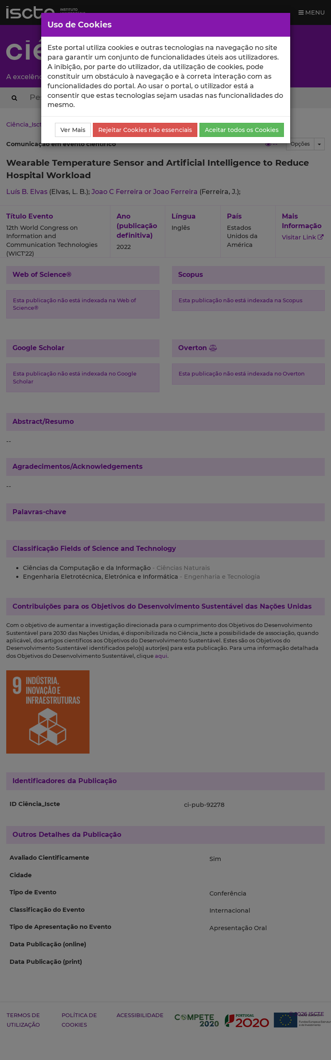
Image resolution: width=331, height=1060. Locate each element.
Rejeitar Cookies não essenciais (145, 130)
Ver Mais (72, 130)
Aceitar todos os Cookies (242, 130)
